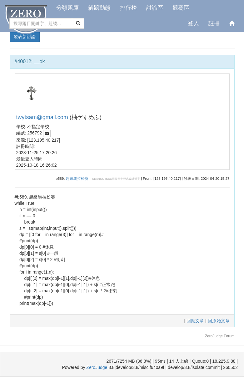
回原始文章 (219, 320)
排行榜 (128, 8)
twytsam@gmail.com (42, 117)
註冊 (214, 23)
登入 (193, 23)
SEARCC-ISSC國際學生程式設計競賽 (116, 178)
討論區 (154, 8)
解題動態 (99, 8)
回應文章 (196, 320)
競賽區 (180, 8)
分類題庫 (67, 8)
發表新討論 (25, 36)
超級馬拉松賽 (77, 178)
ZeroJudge (96, 367)
